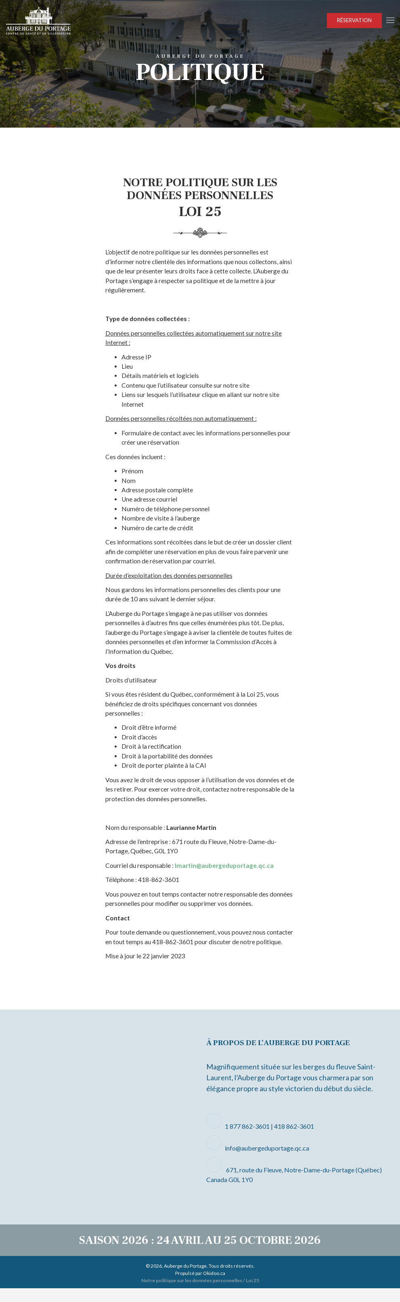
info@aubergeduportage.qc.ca (267, 1162)
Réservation (354, 20)
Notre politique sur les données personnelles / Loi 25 (200, 1294)
